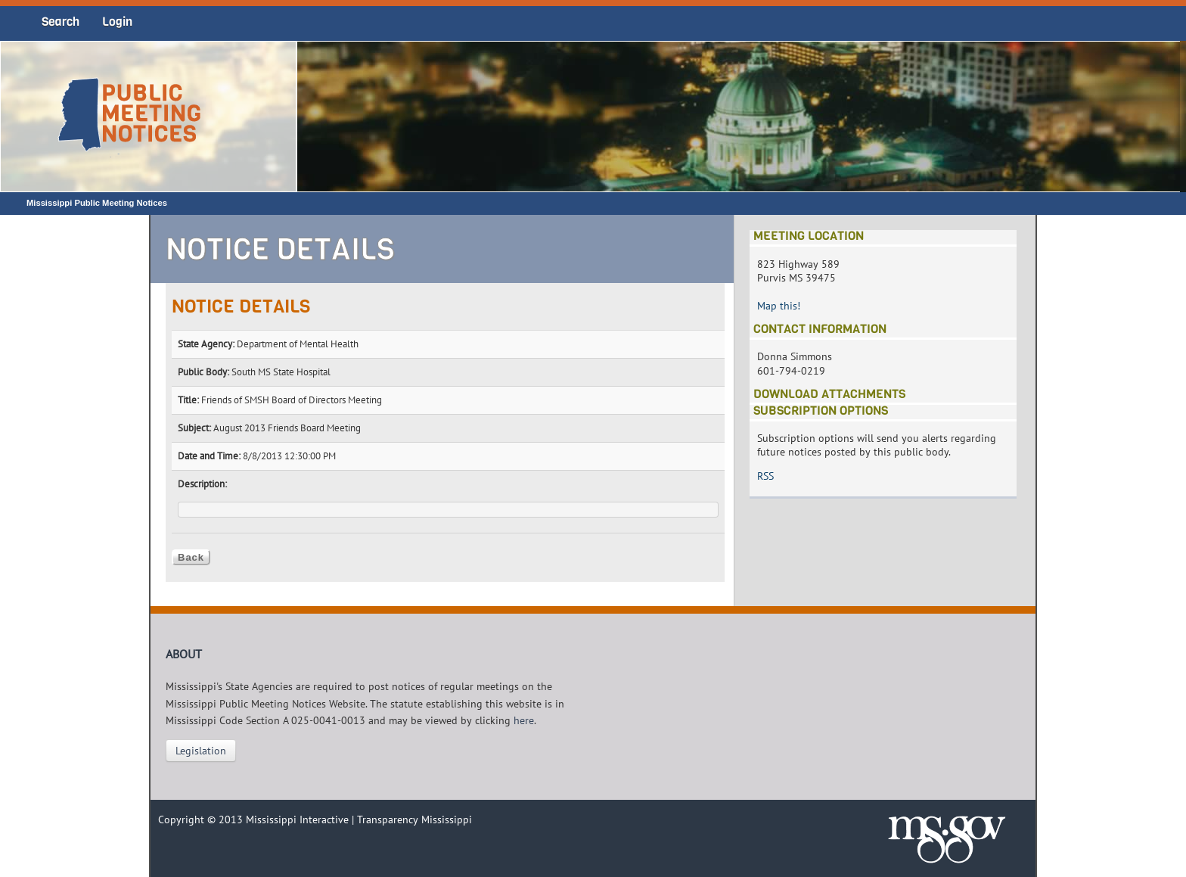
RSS (765, 476)
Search (60, 22)
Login (117, 22)
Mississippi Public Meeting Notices (96, 202)
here (524, 720)
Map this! (778, 306)
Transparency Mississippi (414, 819)
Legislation (200, 750)
